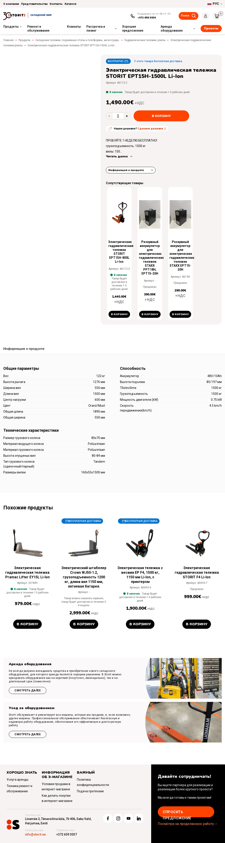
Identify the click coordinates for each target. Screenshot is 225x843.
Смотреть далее (28, 690)
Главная (8, 40)
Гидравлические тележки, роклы (144, 40)
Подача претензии (90, 791)
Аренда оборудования (172, 28)
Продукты (11, 26)
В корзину (161, 116)
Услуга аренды (17, 779)
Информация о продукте (126, 170)
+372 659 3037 (66, 834)
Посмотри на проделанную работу (186, 824)
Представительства (34, 3)
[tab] (23, 349)
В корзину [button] (119, 314)
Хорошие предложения (132, 28)
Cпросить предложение (177, 813)
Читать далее (117, 156)
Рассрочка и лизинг (95, 28)
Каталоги (70, 3)
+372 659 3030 (146, 17)
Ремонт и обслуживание (38, 28)
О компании (11, 3)
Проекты (211, 28)
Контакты (56, 3)
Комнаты (74, 26)
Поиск (185, 15)
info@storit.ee (35, 834)
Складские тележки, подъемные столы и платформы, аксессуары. (77, 40)
